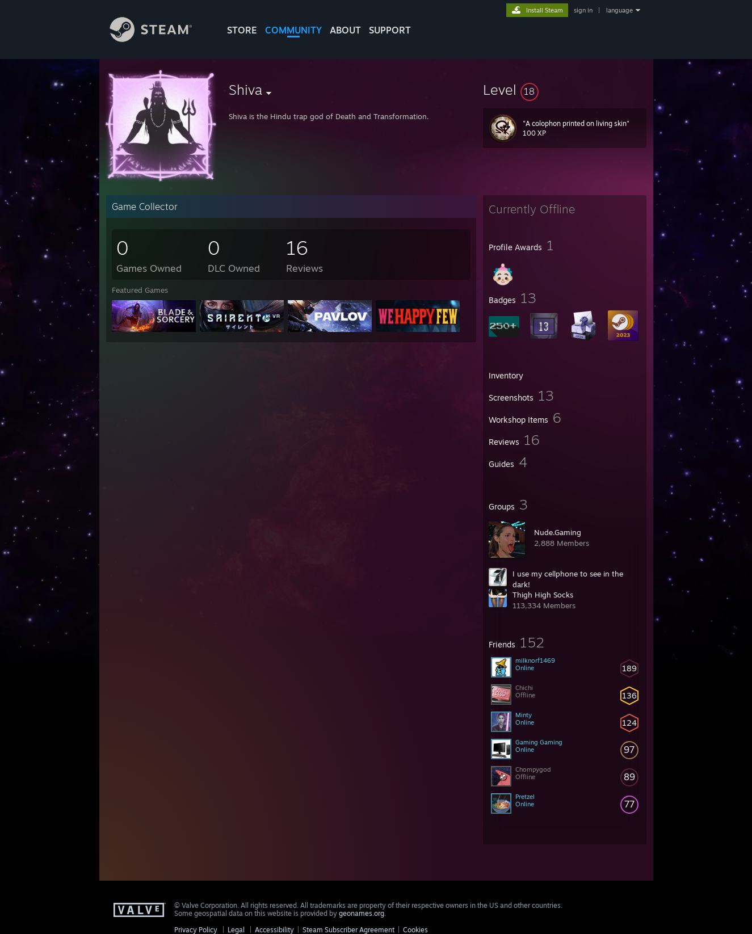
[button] (564, 89)
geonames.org (361, 913)
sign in (583, 10)
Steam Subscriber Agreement (348, 929)
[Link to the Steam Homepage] (159, 39)
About (345, 30)
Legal (236, 929)
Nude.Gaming (557, 532)
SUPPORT (390, 30)
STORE (242, 30)
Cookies (415, 929)
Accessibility (274, 929)
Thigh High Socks (542, 594)
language (619, 10)
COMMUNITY (293, 30)
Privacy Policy (195, 929)
